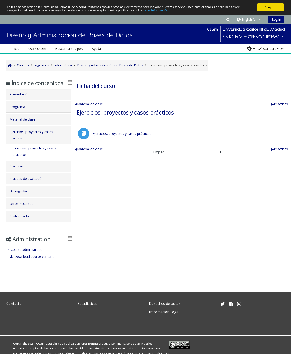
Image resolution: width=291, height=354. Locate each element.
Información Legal (164, 311)
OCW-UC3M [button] (37, 48)
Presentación (23, 101)
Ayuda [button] (96, 48)
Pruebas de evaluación (30, 185)
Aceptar (270, 7)
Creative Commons (111, 343)
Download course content (35, 263)
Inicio (15, 48)
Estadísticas (87, 303)
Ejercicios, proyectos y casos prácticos (125, 112)
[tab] (38, 100)
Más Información (192, 11)
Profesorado (22, 223)
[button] (228, 19)
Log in (276, 19)
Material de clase (89, 104)
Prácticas (279, 104)
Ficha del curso (96, 86)
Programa (20, 113)
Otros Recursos (24, 210)
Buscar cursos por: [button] (69, 48)
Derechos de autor (164, 303)
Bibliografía (21, 198)
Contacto (13, 303)
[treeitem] (38, 259)
